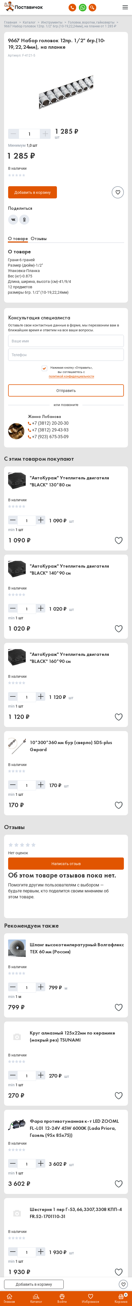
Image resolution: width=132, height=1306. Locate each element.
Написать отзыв (66, 864)
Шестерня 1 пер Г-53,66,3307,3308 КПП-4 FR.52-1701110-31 (76, 1212)
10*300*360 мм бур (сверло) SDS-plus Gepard (71, 745)
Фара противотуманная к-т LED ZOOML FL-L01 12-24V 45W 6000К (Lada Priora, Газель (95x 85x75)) (74, 1128)
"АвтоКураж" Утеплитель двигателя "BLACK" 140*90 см (69, 569)
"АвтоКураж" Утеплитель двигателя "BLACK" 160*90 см (69, 657)
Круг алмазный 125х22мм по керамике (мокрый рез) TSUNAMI (72, 1036)
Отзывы (39, 238)
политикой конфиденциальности (71, 376)
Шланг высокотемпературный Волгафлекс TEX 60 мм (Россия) (77, 948)
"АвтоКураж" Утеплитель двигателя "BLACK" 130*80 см (69, 481)
